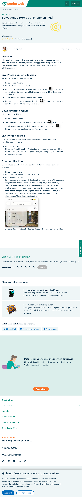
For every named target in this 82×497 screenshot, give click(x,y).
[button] (18, 267)
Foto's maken (51, 329)
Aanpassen (26, 493)
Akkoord (8, 493)
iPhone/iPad (11, 329)
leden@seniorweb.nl (12, 454)
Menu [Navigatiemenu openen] (74, 3)
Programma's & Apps (31, 329)
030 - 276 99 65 (10, 447)
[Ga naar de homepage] (15, 3)
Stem (42, 267)
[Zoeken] (67, 3)
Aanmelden (41, 389)
